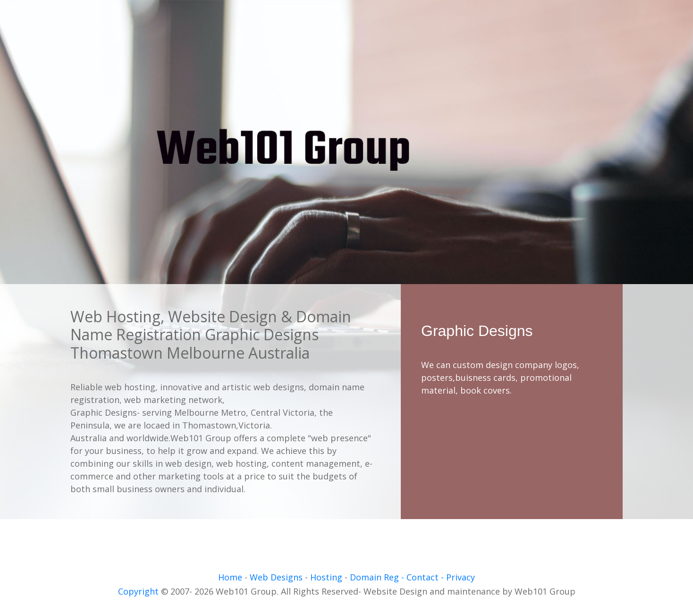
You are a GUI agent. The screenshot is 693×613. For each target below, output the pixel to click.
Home (230, 577)
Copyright (138, 591)
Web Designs (277, 577)
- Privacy (458, 577)
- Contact (420, 577)
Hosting (326, 577)
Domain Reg (373, 577)
